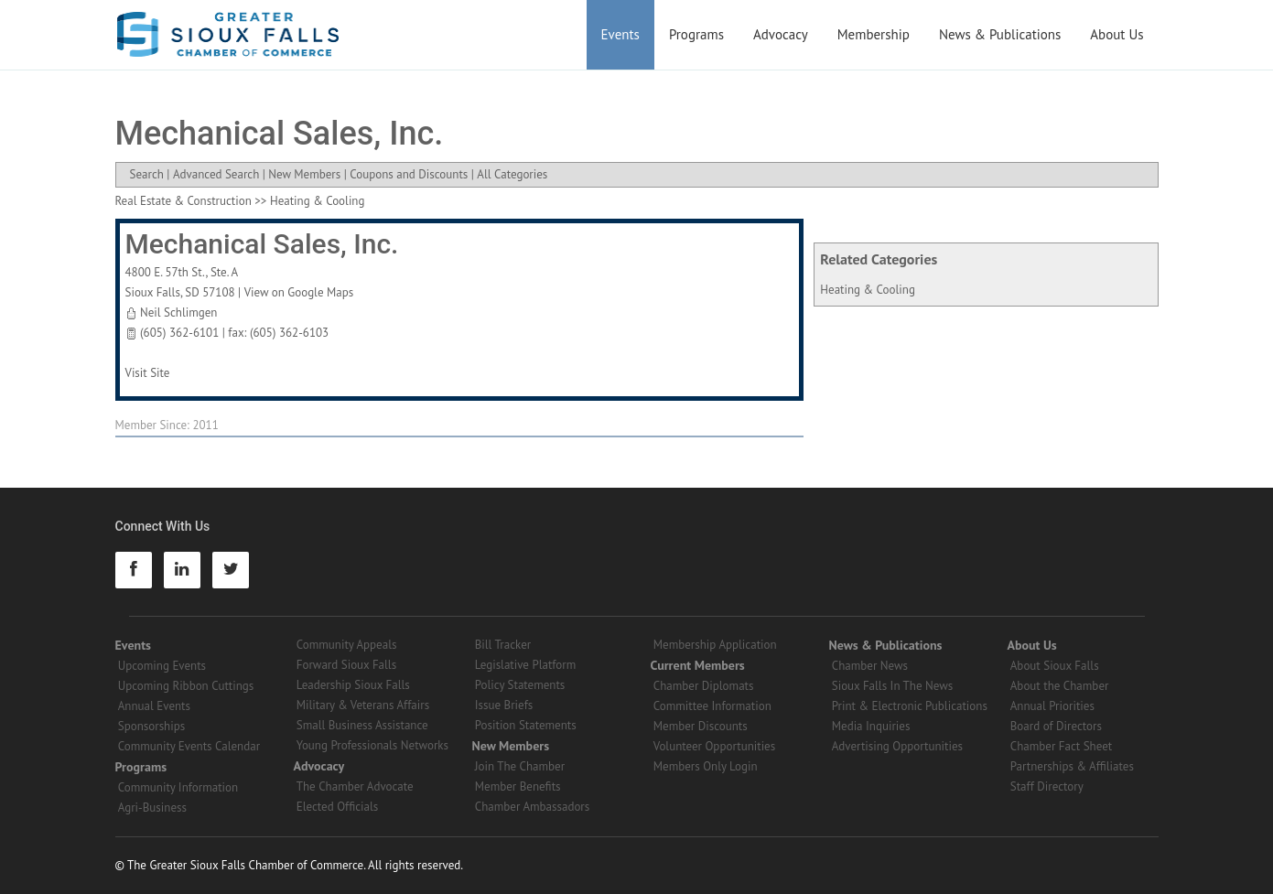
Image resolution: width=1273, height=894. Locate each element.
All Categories (512, 174)
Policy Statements (520, 685)
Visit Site (147, 373)
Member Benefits (518, 786)
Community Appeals (347, 644)
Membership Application (715, 644)
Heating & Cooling (867, 289)
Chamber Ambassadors (532, 806)
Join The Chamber (520, 766)
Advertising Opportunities (897, 746)
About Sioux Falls (1054, 665)
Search (147, 174)
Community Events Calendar (189, 746)
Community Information (178, 787)
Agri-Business (152, 807)
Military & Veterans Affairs (363, 705)
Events (620, 34)
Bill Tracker (503, 644)
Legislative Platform (526, 665)
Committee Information (712, 706)
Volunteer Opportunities (714, 746)
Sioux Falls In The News (892, 686)
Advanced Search (216, 174)
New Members (304, 174)
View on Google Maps (299, 292)
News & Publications (1000, 34)
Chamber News (870, 665)
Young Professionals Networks (372, 745)
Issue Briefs (504, 705)
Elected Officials (338, 806)
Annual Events (154, 706)
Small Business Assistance (362, 725)
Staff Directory (1047, 786)
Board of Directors (1056, 726)
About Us (1116, 34)
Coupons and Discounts (409, 174)
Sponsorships (151, 726)
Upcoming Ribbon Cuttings (186, 686)
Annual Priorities (1052, 706)
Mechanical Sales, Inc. (262, 244)
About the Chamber (1059, 686)
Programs (696, 34)
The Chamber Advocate (355, 786)
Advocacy (780, 34)
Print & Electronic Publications (909, 706)
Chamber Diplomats (703, 686)
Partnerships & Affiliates (1072, 766)
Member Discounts (700, 726)
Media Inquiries (871, 726)
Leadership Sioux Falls (353, 685)
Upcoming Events (162, 665)
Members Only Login (705, 766)
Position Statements (526, 725)
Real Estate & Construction (183, 201)
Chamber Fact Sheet (1061, 746)
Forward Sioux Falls (346, 665)
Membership (873, 34)
